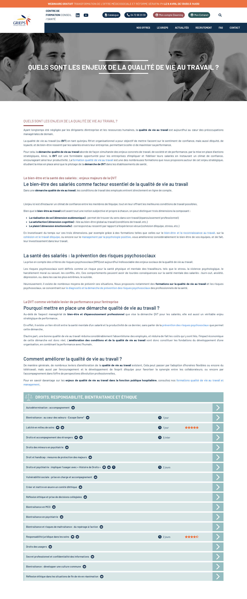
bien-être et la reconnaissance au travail (189, 232)
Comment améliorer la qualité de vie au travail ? (72, 359)
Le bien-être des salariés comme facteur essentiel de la (81, 184)
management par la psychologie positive (106, 236)
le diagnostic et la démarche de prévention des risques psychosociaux (108, 287)
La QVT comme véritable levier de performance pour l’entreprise (70, 302)
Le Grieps (162, 27)
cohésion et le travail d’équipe (41, 236)
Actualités (182, 27)
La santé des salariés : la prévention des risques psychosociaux (89, 255)
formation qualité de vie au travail (93, 160)
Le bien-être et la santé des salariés (50, 178)
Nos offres (143, 27)
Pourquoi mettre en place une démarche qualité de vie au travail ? (91, 308)
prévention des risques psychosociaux (185, 325)
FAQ (221, 27)
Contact (235, 27)
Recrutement (204, 27)
